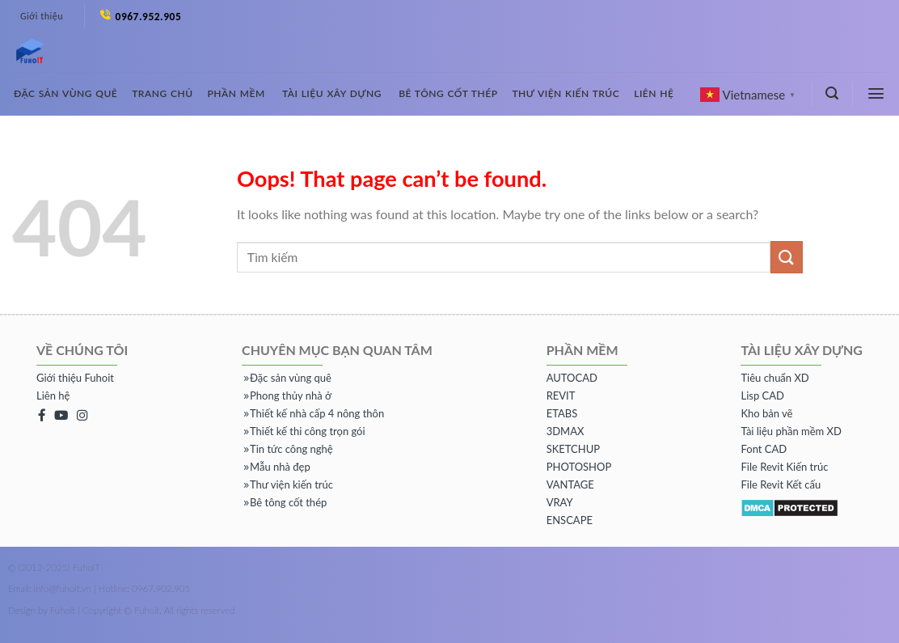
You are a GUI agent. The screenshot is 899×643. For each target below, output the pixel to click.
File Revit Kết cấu (781, 484)
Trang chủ (162, 93)
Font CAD (764, 448)
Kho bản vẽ (766, 413)
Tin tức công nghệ (288, 448)
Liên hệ (653, 93)
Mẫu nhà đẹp (276, 466)
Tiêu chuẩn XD (774, 377)
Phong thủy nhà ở (287, 395)
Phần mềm (236, 93)
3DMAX (566, 431)
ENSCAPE (570, 520)
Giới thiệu (41, 16)
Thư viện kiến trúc (565, 93)
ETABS (562, 413)
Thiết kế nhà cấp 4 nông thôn (314, 413)
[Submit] (786, 257)
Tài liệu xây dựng (332, 93)
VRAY (560, 502)
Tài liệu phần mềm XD (791, 431)
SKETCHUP (573, 448)
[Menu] (876, 93)
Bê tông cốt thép (448, 93)
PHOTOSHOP (579, 466)
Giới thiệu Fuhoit (75, 377)
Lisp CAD (762, 395)
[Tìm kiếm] (832, 93)
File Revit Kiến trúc (784, 466)
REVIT (561, 395)
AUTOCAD (572, 377)
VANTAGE (570, 484)
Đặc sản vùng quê (65, 93)
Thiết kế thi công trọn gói (304, 431)
